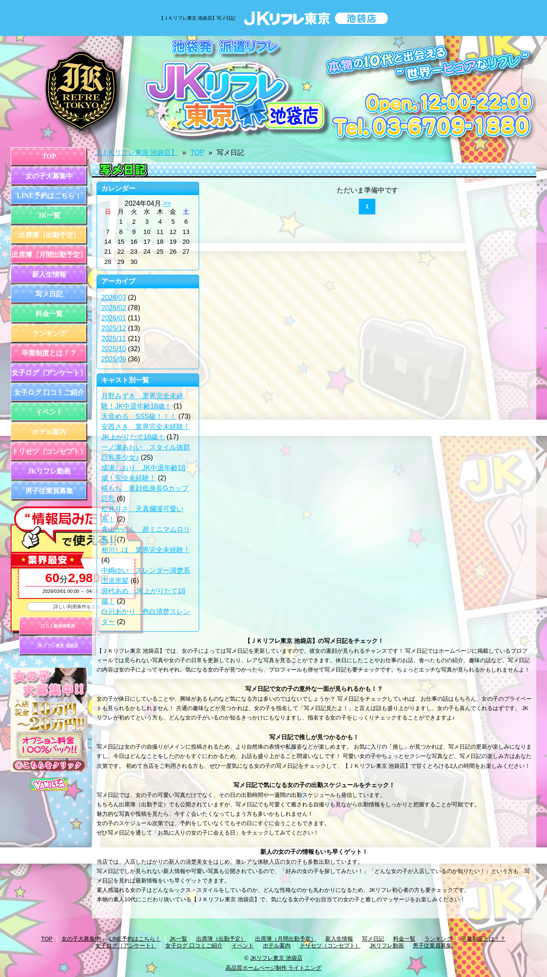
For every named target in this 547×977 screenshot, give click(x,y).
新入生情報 (49, 274)
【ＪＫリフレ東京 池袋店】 (136, 152)
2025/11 (113, 338)
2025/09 (113, 359)
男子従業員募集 (49, 490)
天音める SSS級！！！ (138, 416)
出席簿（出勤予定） (49, 235)
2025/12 (113, 328)
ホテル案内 (49, 431)
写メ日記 (49, 294)
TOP (49, 156)
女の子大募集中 (49, 176)
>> (167, 203)
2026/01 (113, 318)
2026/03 (113, 297)
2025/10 (113, 348)
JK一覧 (49, 215)
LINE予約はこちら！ (49, 195)
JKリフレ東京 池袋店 (57, 645)
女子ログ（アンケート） (49, 372)
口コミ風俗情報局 (58, 626)
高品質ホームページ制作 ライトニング (274, 968)
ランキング (49, 333)
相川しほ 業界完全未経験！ (145, 550)
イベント (49, 412)
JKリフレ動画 (49, 471)
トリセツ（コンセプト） (49, 451)
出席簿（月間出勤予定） (49, 254)
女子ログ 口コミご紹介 (49, 392)
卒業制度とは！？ (49, 353)
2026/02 (113, 307)
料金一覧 (49, 313)
